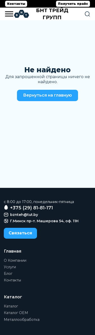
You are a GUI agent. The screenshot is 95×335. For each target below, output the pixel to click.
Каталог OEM (16, 312)
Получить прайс (73, 4)
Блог (8, 273)
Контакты (16, 4)
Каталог (11, 306)
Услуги (10, 267)
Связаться (20, 233)
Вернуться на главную (47, 95)
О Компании (15, 260)
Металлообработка (22, 319)
